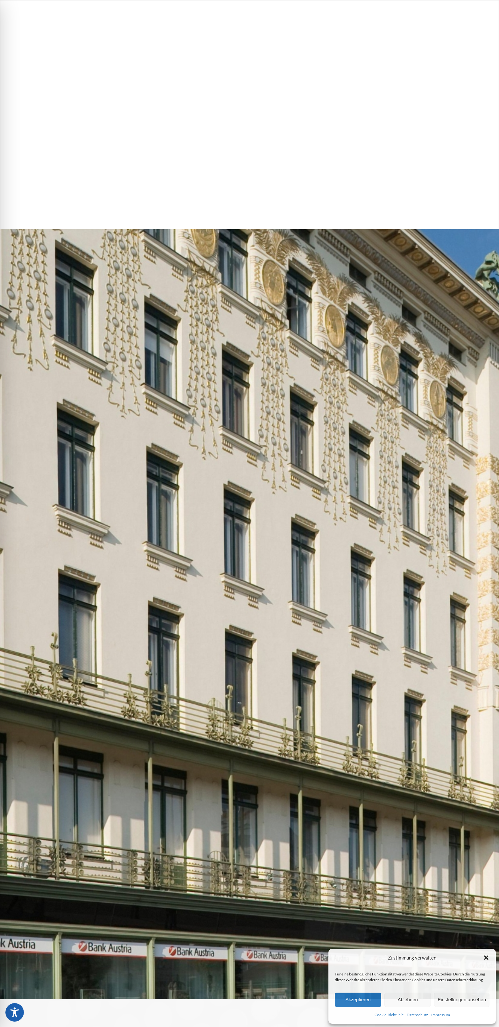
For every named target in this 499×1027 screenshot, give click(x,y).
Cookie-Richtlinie (389, 1014)
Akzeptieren (357, 999)
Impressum (440, 1014)
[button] (486, 957)
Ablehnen (407, 999)
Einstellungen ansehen (462, 999)
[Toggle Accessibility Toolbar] (15, 1012)
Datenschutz (417, 1014)
